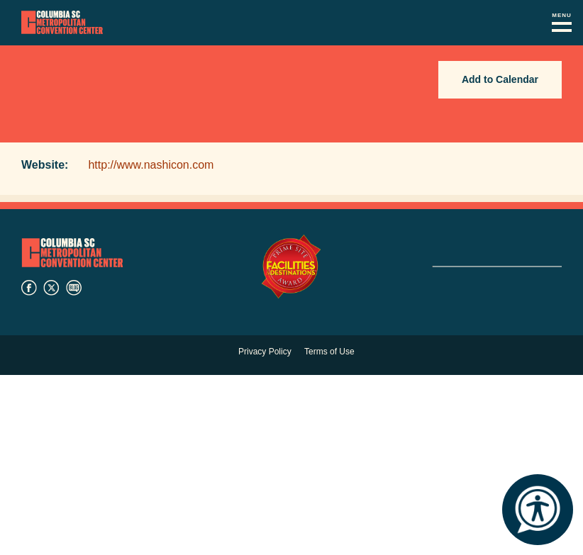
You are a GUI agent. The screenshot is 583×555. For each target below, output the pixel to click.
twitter (51, 288)
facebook (29, 288)
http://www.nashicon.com (150, 165)
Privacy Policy (265, 352)
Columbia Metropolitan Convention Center (62, 22)
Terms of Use (329, 352)
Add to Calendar (500, 79)
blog (74, 288)
